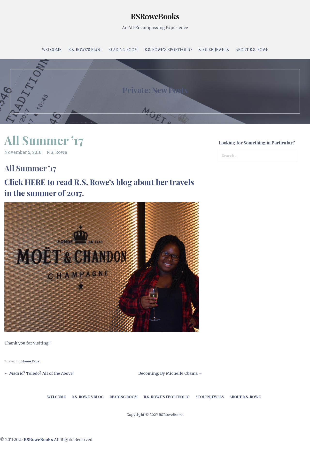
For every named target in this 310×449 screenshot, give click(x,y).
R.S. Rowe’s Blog (84, 49)
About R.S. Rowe (252, 49)
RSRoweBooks (155, 16)
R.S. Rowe (57, 152)
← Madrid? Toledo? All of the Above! (39, 373)
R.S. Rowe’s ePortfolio (168, 49)
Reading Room (123, 49)
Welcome (52, 49)
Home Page (30, 361)
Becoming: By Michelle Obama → (170, 373)
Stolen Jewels (214, 49)
